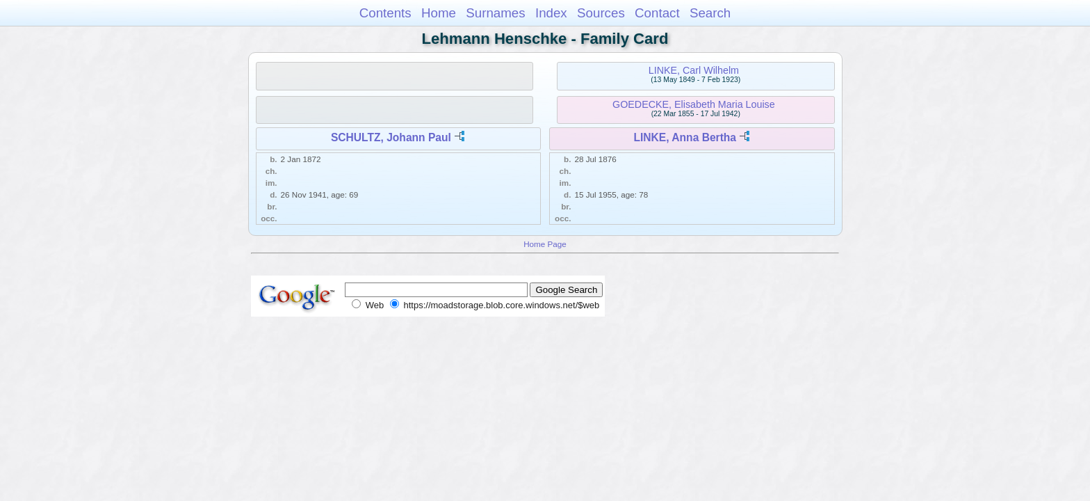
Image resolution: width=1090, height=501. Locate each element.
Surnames (495, 13)
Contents (385, 13)
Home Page (545, 243)
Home (438, 13)
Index (551, 13)
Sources (601, 13)
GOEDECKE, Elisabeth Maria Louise (693, 104)
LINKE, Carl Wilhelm (694, 70)
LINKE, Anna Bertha (684, 137)
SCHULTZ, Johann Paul (391, 137)
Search (710, 13)
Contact (657, 13)
